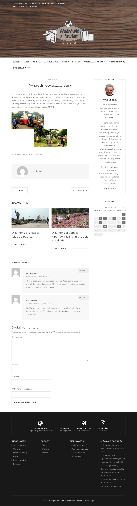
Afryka (37, 62)
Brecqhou (80, 190)
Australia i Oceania (94, 62)
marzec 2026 (110, 207)
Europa (17, 62)
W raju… (19, 190)
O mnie (33, 3)
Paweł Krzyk (110, 100)
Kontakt (34, 6)
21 (119, 226)
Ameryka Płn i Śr (71, 62)
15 (123, 222)
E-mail (15, 377)
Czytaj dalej (20, 245)
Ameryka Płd (51, 62)
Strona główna (19, 3)
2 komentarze (20, 154)
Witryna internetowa (22, 389)
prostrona (36, 154)
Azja (26, 62)
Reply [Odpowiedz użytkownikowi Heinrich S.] (83, 270)
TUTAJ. (51, 107)
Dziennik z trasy (47, 3)
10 (100, 222)
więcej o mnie (110, 188)
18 (105, 226)
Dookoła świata (22, 68)
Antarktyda (115, 62)
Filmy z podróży (19, 6)
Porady (62, 3)
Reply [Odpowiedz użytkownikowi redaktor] (83, 298)
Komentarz (17, 337)
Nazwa (15, 364)
